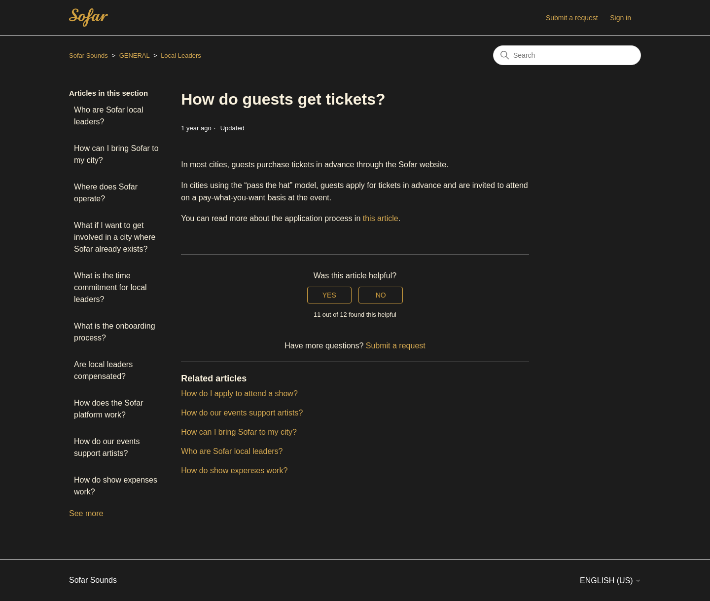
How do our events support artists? (107, 447)
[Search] (567, 55)
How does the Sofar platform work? (108, 409)
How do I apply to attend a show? (239, 393)
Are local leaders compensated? (103, 370)
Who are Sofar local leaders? (108, 116)
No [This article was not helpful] (381, 295)
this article (380, 218)
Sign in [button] (620, 18)
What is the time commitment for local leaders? (110, 287)
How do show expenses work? (115, 486)
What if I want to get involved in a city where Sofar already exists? (114, 237)
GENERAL (134, 55)
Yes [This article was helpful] (329, 295)
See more (86, 513)
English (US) (610, 580)
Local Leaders (181, 55)
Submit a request (572, 18)
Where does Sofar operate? (106, 193)
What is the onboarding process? (114, 332)
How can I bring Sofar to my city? (116, 154)
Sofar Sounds (88, 55)
